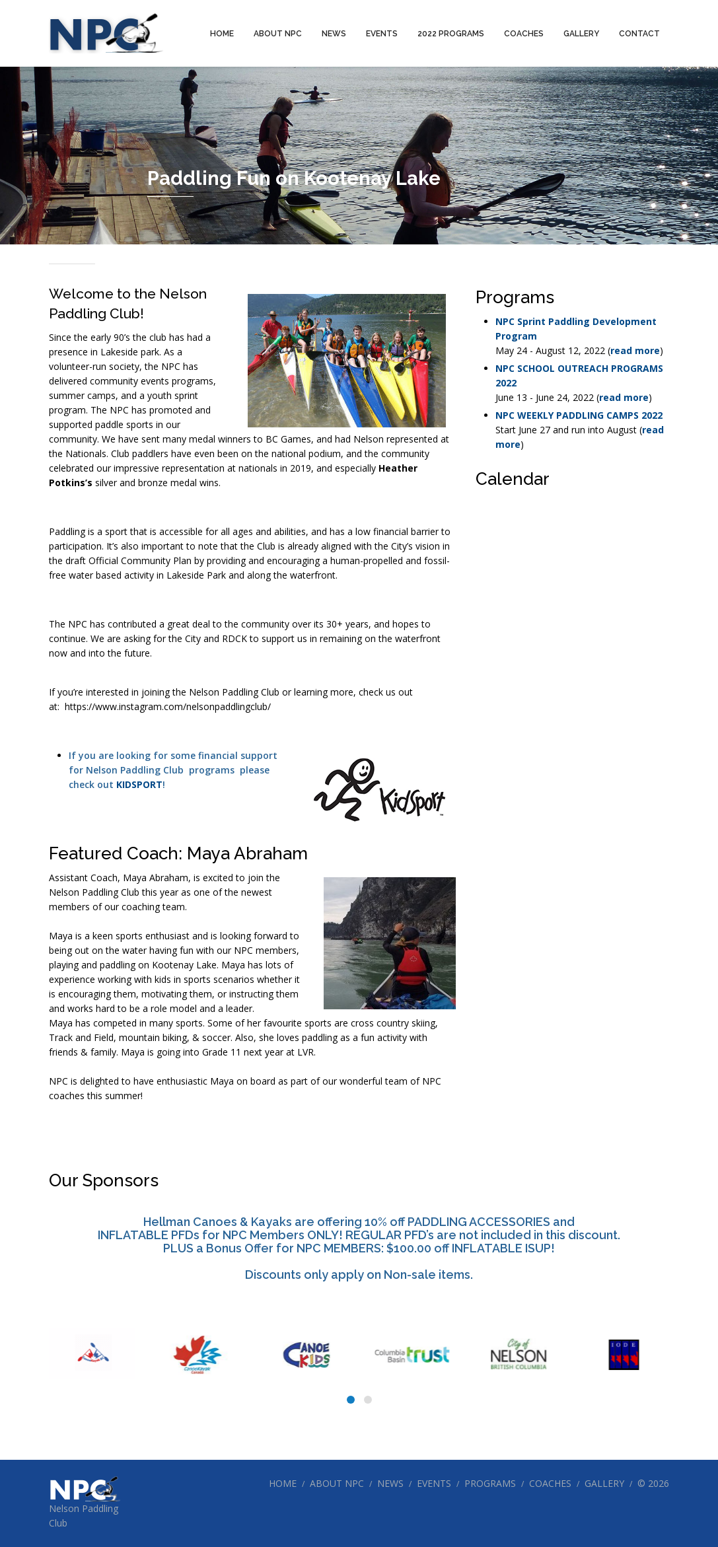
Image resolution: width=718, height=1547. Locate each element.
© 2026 (653, 1483)
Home (222, 33)
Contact (639, 33)
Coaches (524, 33)
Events (382, 33)
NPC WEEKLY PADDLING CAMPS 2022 (579, 415)
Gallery (581, 33)
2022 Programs (450, 33)
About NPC (278, 33)
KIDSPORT (139, 784)
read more (635, 350)
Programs (490, 1483)
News (334, 33)
